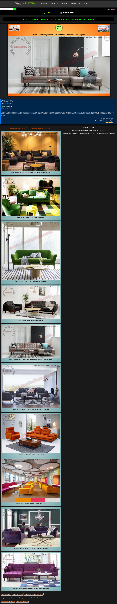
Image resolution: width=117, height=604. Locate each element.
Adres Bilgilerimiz (6, 108)
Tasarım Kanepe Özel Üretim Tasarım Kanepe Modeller (30, 128)
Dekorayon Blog (76, 3)
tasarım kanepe (5, 594)
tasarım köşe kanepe (22, 601)
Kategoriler (64, 3)
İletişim (86, 3)
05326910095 (67, 13)
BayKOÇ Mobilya (29, 3)
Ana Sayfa (44, 3)
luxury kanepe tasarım (8, 601)
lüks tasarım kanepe (42, 598)
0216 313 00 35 (51, 13)
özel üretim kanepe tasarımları (34, 594)
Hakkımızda (54, 3)
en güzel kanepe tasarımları (9, 598)
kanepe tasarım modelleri (27, 598)
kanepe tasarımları (17, 594)
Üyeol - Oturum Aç (111, 9)
